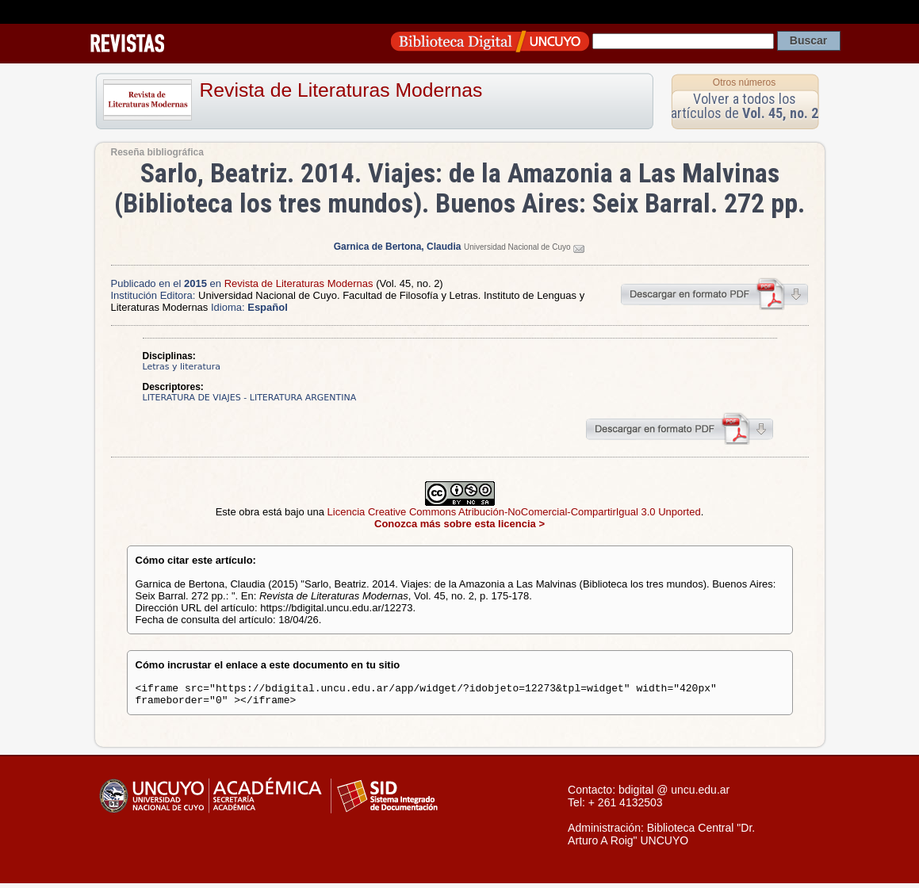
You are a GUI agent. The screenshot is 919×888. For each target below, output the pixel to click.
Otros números (744, 82)
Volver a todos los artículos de (744, 105)
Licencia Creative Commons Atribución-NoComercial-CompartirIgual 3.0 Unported (514, 512)
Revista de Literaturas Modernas (341, 90)
